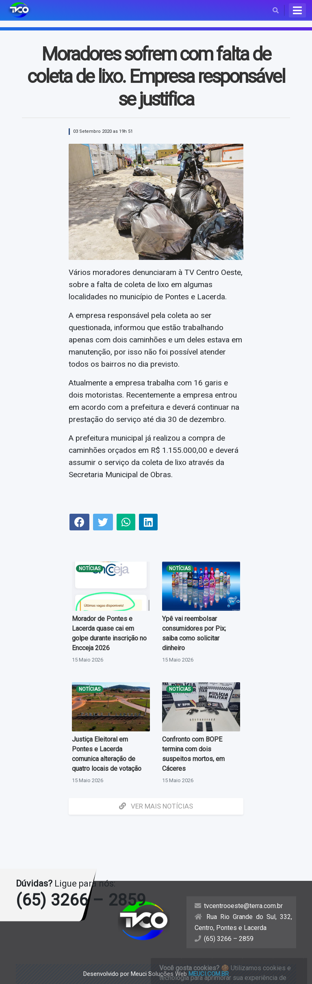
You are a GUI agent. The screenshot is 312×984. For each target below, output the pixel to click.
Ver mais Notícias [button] (156, 806)
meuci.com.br (208, 974)
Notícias (89, 568)
